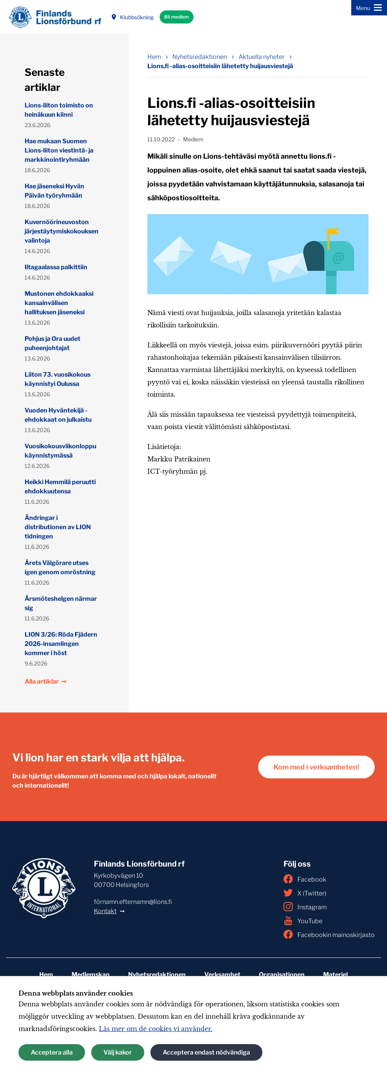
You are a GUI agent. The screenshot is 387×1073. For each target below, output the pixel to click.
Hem (46, 974)
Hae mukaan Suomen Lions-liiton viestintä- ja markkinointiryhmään (59, 150)
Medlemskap (91, 974)
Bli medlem (176, 17)
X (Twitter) (305, 892)
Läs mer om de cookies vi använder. (155, 1029)
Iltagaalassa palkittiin (56, 267)
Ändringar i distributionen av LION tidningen (58, 527)
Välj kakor (117, 1052)
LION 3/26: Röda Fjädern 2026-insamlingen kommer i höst (61, 644)
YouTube (303, 920)
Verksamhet (222, 974)
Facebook (305, 879)
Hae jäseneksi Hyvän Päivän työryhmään (54, 191)
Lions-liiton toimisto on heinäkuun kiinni (59, 110)
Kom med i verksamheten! (316, 767)
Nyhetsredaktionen (157, 974)
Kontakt (105, 911)
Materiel (335, 974)
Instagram (305, 906)
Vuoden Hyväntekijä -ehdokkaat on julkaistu (58, 415)
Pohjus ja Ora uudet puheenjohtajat (52, 343)
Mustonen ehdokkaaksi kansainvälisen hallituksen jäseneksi (59, 303)
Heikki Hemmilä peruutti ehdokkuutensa (60, 486)
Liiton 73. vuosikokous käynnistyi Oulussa (57, 379)
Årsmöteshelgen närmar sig (61, 603)
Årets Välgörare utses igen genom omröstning (60, 567)
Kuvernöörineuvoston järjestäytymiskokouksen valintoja (61, 231)
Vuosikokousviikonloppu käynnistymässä (60, 451)
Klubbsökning (132, 17)
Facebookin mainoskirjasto (329, 934)
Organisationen (282, 974)
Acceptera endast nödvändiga (206, 1052)
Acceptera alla (52, 1052)
